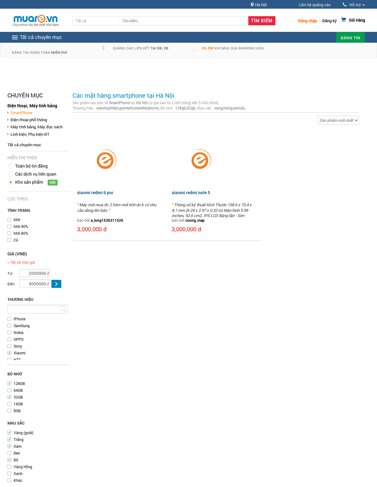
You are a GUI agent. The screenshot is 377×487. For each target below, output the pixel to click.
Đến (11, 284)
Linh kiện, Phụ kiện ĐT (30, 134)
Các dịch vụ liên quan (35, 174)
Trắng (19, 439)
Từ (9, 273)
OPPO (19, 339)
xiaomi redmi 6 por (95, 192)
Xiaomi (19, 352)
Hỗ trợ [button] (354, 4)
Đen (17, 453)
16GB (18, 403)
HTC (17, 359)
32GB (18, 397)
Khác (18, 480)
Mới (17, 219)
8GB (17, 410)
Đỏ (16, 459)
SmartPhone (21, 112)
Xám (17, 446)
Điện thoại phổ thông (29, 119)
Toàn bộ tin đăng (31, 166)
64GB (18, 390)
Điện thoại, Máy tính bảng (32, 106)
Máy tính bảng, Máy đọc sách (37, 127)
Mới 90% (21, 226)
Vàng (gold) (23, 432)
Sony (18, 346)
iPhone (19, 318)
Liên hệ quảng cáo (315, 4)
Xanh (18, 473)
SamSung (22, 325)
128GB (19, 383)
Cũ (16, 239)
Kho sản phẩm (29, 182)
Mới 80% (21, 233)
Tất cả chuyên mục (24, 144)
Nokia (19, 332)
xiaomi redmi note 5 (191, 192)
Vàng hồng (23, 466)
